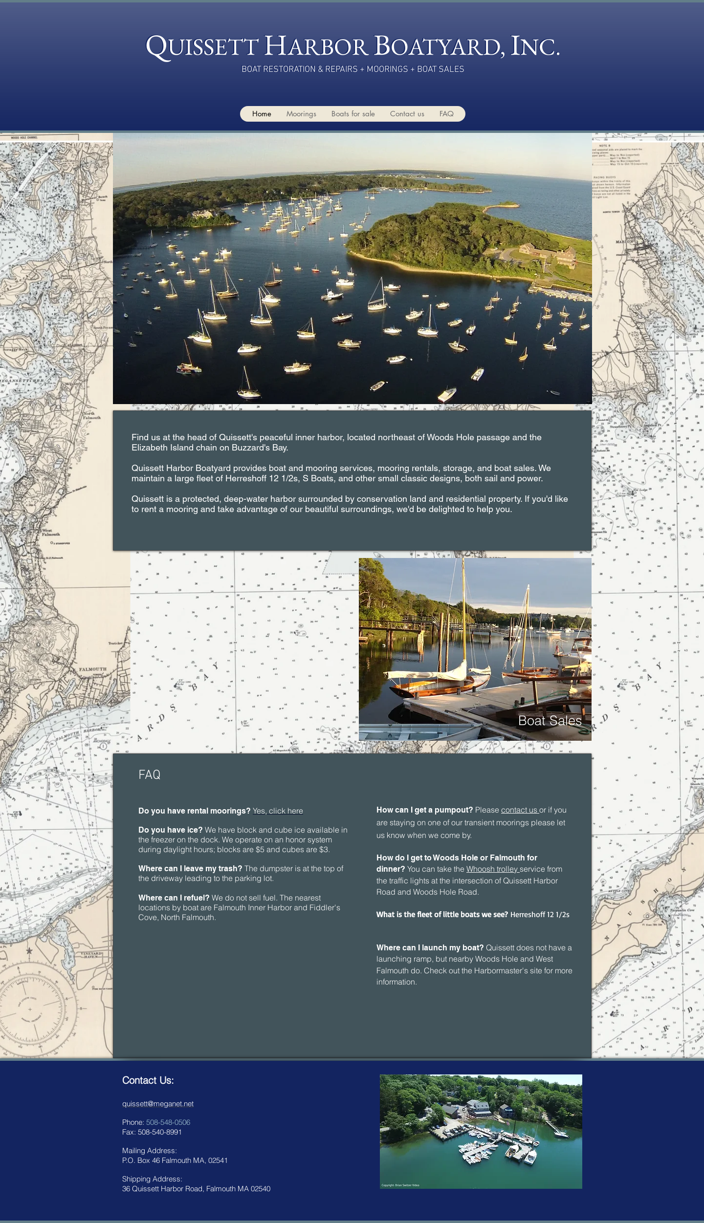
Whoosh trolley (493, 869)
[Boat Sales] (550, 720)
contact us (520, 810)
